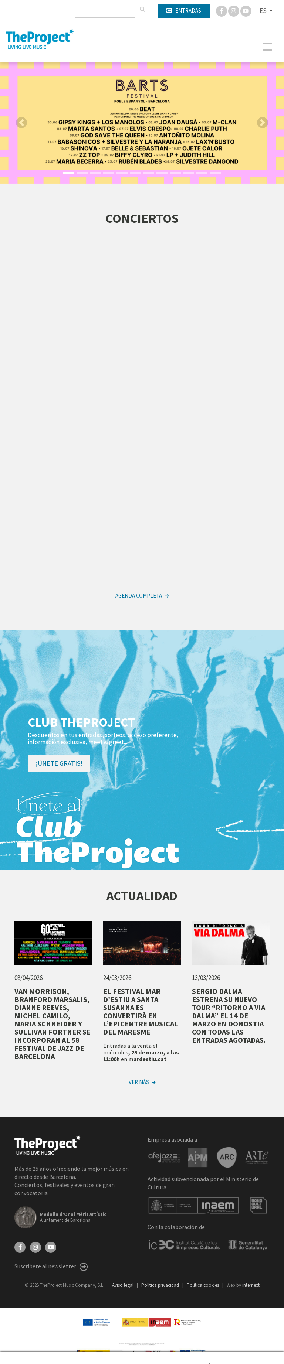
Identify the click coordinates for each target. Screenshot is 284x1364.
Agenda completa (141, 595)
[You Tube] (245, 10)
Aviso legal (123, 1285)
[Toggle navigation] (267, 47)
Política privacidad (160, 1285)
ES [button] (264, 11)
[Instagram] (234, 10)
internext (251, 1285)
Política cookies (203, 1285)
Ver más (142, 1082)
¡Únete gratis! (59, 763)
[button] (142, 167)
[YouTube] (50, 1246)
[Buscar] (142, 10)
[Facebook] (222, 10)
